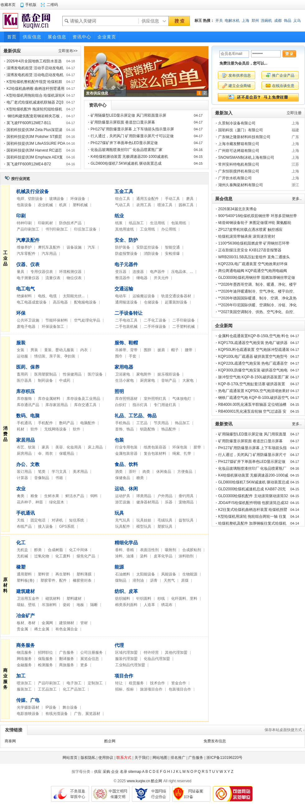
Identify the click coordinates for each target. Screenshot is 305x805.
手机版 (30, 4)
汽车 (91, 247)
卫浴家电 (122, 374)
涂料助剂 (186, 556)
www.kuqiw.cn (138, 781)
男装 (34, 350)
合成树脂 (55, 550)
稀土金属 (41, 629)
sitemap (134, 771)
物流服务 (24, 652)
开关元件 (161, 278)
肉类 (146, 471)
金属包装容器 (126, 453)
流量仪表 (52, 278)
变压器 (120, 271)
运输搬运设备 (144, 296)
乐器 (168, 502)
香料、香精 (124, 550)
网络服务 (24, 659)
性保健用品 (72, 374)
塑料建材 (74, 598)
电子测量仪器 (28, 278)
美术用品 (80, 471)
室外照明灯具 (155, 398)
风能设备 (168, 574)
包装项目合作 (180, 689)
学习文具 (59, 471)
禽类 (20, 496)
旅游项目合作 (151, 689)
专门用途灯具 (165, 405)
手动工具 (172, 198)
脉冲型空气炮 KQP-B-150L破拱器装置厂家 (253, 377)
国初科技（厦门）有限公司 (240, 130)
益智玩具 (186, 520)
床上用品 (95, 447)
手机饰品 (122, 423)
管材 (84, 623)
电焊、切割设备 (30, 198)
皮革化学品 (163, 556)
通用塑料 (24, 574)
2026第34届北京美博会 (237, 209)
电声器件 (157, 271)
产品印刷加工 (28, 229)
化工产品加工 (74, 689)
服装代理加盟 (126, 659)
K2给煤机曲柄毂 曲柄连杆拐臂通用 (35, 88)
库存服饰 (24, 398)
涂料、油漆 (124, 556)
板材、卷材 (26, 623)
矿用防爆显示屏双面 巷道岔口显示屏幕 (123, 122)
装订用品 (24, 471)
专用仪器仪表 (41, 271)
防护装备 (122, 247)
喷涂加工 (24, 683)
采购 (106, 771)
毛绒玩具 (164, 520)
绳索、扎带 (181, 453)
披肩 (161, 350)
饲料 (94, 496)
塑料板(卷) (25, 580)
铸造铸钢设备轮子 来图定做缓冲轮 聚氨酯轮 (254, 223)
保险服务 (45, 659)
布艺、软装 (26, 447)
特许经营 (151, 652)
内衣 (84, 350)
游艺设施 (122, 502)
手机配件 (45, 423)
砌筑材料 (52, 598)
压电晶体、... (182, 271)
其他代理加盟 (176, 652)
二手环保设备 (155, 326)
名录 (123, 771)
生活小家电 (124, 380)
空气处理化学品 (87, 320)
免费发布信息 (215, 741)
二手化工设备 (155, 320)
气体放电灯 (181, 398)
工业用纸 (147, 229)
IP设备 (50, 707)
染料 (144, 556)
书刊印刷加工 (56, 229)
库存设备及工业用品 (83, 398)
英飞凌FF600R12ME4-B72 (29, 164)
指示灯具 (140, 405)
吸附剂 (170, 550)
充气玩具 (122, 520)
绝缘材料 (24, 296)
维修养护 (24, 247)
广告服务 (66, 652)
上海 (245, 20)
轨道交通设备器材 (176, 296)
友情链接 (13, 729)
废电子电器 (26, 326)
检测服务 (45, 665)
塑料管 (43, 574)
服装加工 (24, 689)
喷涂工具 (164, 205)
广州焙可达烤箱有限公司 (238, 150)
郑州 (255, 20)
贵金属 (22, 629)
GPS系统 (66, 526)
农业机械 (45, 205)
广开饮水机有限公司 (235, 178)
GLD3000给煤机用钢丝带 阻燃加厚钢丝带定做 (256, 277)
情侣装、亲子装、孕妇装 (54, 356)
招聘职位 (45, 652)
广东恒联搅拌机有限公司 (238, 171)
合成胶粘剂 (191, 550)
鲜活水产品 (74, 496)
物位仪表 (74, 278)
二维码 (52, 4)
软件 (34, 429)
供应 (97, 771)
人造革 (149, 605)
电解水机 (232, 20)
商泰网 (10, 741)
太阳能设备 (145, 574)
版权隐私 (88, 757)
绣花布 (166, 605)
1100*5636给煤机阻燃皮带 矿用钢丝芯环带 (253, 243)
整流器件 (122, 278)
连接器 (138, 271)
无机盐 (22, 550)
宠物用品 (186, 502)
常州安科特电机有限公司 (238, 164)
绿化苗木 (56, 502)
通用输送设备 (126, 302)
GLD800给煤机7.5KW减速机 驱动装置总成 (126, 163)
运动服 (22, 356)
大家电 (188, 380)
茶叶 (132, 471)
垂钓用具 (186, 496)
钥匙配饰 (147, 429)
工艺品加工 (47, 689)
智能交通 (172, 247)
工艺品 (142, 423)
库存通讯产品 (28, 405)
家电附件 (143, 374)
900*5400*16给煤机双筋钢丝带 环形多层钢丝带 (257, 216)
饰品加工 (182, 423)
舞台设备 (70, 707)
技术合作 (157, 683)
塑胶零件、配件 (53, 580)
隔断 (94, 605)
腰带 (188, 350)
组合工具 (122, 198)
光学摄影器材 (28, 707)
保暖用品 (66, 453)
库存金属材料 (49, 398)
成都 (278, 20)
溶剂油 (138, 580)
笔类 (41, 471)
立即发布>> (67, 51)
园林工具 (186, 205)
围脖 (147, 350)
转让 (119, 683)
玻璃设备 (56, 198)
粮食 (34, 496)
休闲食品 (163, 471)
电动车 (120, 296)
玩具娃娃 (143, 520)
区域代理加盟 (126, 652)
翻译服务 (66, 659)
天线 (20, 520)
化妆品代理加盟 (157, 659)
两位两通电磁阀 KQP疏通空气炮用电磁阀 (252, 271)
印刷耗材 (45, 223)
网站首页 (70, 757)
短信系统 (76, 520)
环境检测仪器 (70, 271)
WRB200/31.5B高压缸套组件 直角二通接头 (254, 257)
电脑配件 (87, 423)
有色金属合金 (66, 629)
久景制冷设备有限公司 (237, 123)
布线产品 (24, 526)
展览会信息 (89, 659)
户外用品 (164, 496)
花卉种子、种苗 (30, 502)
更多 (84, 665)
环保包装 (179, 447)
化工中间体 (78, 550)
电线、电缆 (47, 296)
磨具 (190, 198)
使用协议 (105, 757)
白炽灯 (120, 405)
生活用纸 (157, 223)
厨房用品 (24, 453)
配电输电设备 (85, 302)
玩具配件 (122, 526)
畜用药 (22, 374)
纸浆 (119, 223)
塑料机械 (80, 205)
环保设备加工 (53, 326)
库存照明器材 (126, 398)
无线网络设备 (55, 429)
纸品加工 (136, 223)
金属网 (47, 623)
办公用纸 (168, 229)
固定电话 (37, 520)
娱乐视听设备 (168, 374)
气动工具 (122, 205)
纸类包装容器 (155, 447)
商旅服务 (66, 665)
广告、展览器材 (87, 713)
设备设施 (74, 247)
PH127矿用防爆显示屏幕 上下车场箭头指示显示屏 (132, 129)
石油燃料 (122, 574)
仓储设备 (151, 302)
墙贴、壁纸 (26, 605)
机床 (63, 205)
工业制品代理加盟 (130, 665)
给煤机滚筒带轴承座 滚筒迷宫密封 (246, 236)
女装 (20, 350)
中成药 (64, 380)
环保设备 (77, 198)
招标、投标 (124, 689)
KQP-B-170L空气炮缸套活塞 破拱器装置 (251, 384)
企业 (115, 771)
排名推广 (178, 757)
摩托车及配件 (49, 247)
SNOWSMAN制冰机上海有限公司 (246, 157)
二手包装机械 (126, 326)
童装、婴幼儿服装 (59, 350)
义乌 (297, 20)
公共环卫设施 (28, 320)
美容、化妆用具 (68, 447)
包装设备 (24, 205)
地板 (80, 605)
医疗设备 (95, 374)
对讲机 (57, 520)
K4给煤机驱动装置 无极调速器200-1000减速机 (129, 156)
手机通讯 (24, 423)
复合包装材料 (155, 453)
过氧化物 (41, 556)
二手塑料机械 (183, 326)
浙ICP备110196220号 (224, 757)
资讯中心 (97, 105)
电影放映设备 (28, 713)
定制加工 (95, 683)
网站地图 (159, 757)
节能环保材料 (56, 320)
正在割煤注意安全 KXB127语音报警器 (249, 250)
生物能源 (189, 574)
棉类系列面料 (126, 605)
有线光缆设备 (56, 713)
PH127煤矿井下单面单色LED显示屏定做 (124, 143)
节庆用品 (161, 423)
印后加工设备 (85, 229)
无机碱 (22, 556)
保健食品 (122, 478)
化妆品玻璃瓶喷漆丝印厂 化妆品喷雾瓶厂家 (126, 150)
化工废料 (62, 556)
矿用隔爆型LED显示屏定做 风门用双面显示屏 (128, 115)
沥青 (153, 580)
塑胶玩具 (164, 526)
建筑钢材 (66, 623)
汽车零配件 (26, 253)
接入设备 (45, 526)
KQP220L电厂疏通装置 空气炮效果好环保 (253, 264)
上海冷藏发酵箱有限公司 (238, 144)
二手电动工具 (126, 320)
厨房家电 (147, 380)
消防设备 (151, 253)
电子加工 (74, 683)
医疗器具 (24, 380)
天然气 (169, 580)
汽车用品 (49, 253)
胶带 (197, 447)
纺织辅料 (122, 598)
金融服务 (24, 665)
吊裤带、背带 (126, 350)
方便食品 (184, 471)
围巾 (119, 356)
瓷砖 (66, 605)
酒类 (119, 471)
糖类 (140, 478)
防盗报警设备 (126, 253)
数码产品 (66, 423)
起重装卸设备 (176, 302)
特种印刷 (24, 223)
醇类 (38, 550)
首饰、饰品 (124, 429)
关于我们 (141, 757)
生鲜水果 (51, 496)
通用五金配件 (147, 198)
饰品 (287, 20)
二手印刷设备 (183, 320)
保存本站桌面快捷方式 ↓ (285, 730)
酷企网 (109, 741)
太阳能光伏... (74, 296)
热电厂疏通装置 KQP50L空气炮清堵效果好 (253, 391)
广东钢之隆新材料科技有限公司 (244, 137)
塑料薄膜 (84, 574)
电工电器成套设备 (32, 302)
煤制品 (120, 580)
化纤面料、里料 (184, 598)
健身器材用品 (147, 502)
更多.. (297, 198)
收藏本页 (8, 4)
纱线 (161, 598)
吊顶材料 (49, 605)
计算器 (22, 478)
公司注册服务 (91, 652)
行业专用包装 (126, 447)
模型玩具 (143, 526)
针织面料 (143, 598)
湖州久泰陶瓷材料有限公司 (240, 185)
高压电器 (60, 302)
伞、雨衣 (45, 453)
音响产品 (168, 380)
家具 (45, 447)
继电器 (142, 278)
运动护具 (122, 496)
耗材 (20, 429)
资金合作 (178, 683)
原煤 (185, 580)
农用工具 (143, 205)
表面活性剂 (149, 550)
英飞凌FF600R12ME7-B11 (29, 123)
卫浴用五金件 (28, 598)
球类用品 (143, 496)
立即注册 (294, 113)
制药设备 (45, 380)
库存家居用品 (56, 405)
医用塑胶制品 (45, 374)
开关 (219, 20)
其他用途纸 (124, 229)
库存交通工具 (85, 405)
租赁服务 (136, 683)
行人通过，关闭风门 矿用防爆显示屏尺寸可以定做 (132, 136)
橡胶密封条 (82, 580)
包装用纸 (178, 223)
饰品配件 (168, 429)
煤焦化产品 (86, 556)
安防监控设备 (147, 247)
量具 (20, 271)
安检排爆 (172, 253)
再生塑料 (62, 574)
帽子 (175, 350)
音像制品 (41, 478)
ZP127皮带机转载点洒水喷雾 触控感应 (250, 229)
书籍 (59, 478)
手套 (132, 356)
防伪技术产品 (70, 223)
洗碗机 (266, 20)
